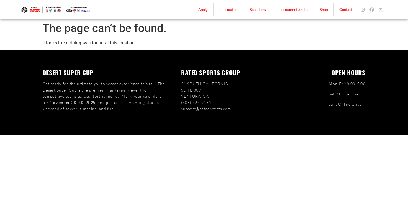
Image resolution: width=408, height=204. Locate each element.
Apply (203, 9)
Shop (324, 9)
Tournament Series (293, 9)
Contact (345, 9)
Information (228, 9)
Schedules (258, 9)
